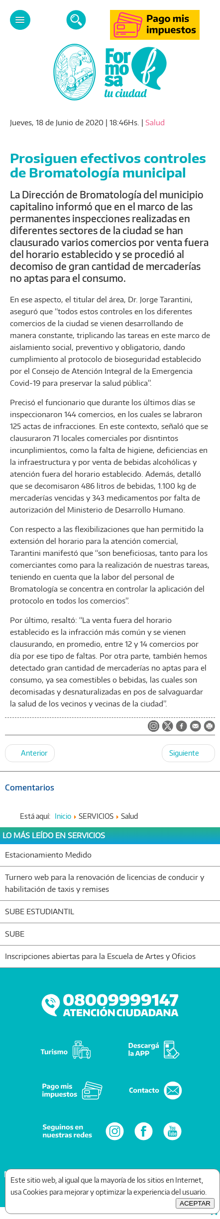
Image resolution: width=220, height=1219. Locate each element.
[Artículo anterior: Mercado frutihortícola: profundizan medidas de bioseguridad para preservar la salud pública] (30, 753)
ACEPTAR (195, 1203)
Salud (155, 122)
